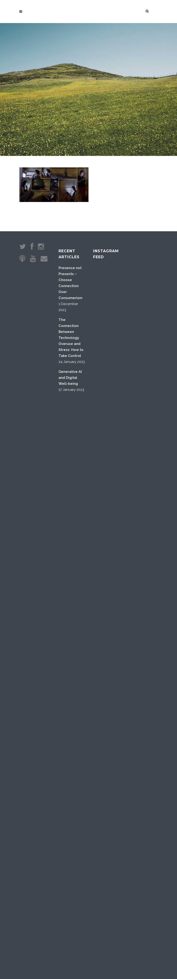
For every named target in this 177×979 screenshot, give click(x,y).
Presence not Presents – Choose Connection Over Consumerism (70, 283)
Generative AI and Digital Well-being (70, 378)
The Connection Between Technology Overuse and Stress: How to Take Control (71, 338)
